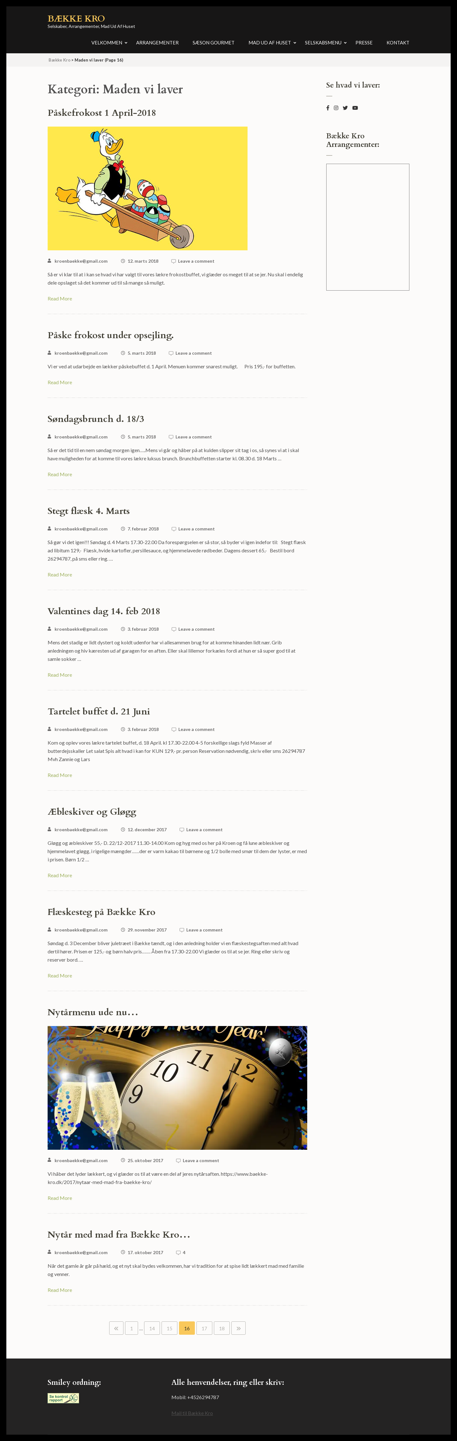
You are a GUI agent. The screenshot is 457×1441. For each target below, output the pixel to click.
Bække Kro (76, 19)
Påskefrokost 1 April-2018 (102, 113)
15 (169, 1328)
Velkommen (106, 42)
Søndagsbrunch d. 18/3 (96, 419)
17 (204, 1328)
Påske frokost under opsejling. (111, 335)
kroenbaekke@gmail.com (81, 261)
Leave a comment (196, 261)
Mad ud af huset (269, 42)
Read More (60, 298)
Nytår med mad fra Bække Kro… (119, 1234)
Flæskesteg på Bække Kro (102, 912)
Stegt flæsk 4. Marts (89, 511)
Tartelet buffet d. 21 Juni (99, 711)
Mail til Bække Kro (192, 1413)
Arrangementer (157, 42)
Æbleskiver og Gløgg (92, 812)
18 (222, 1328)
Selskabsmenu (323, 42)
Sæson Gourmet (214, 42)
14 (152, 1328)
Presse (364, 42)
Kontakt (398, 42)
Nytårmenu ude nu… (93, 1012)
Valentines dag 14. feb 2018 (104, 611)
